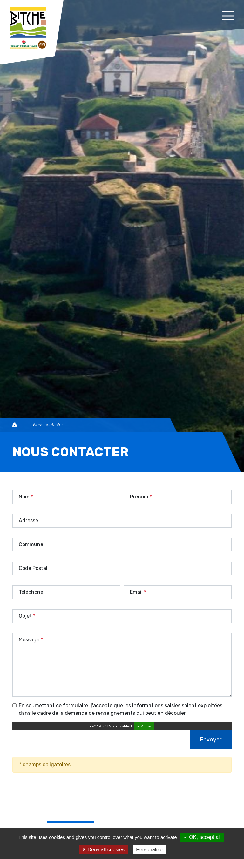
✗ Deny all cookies (103, 849)
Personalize (149, 849)
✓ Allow (144, 726)
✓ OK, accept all (202, 837)
